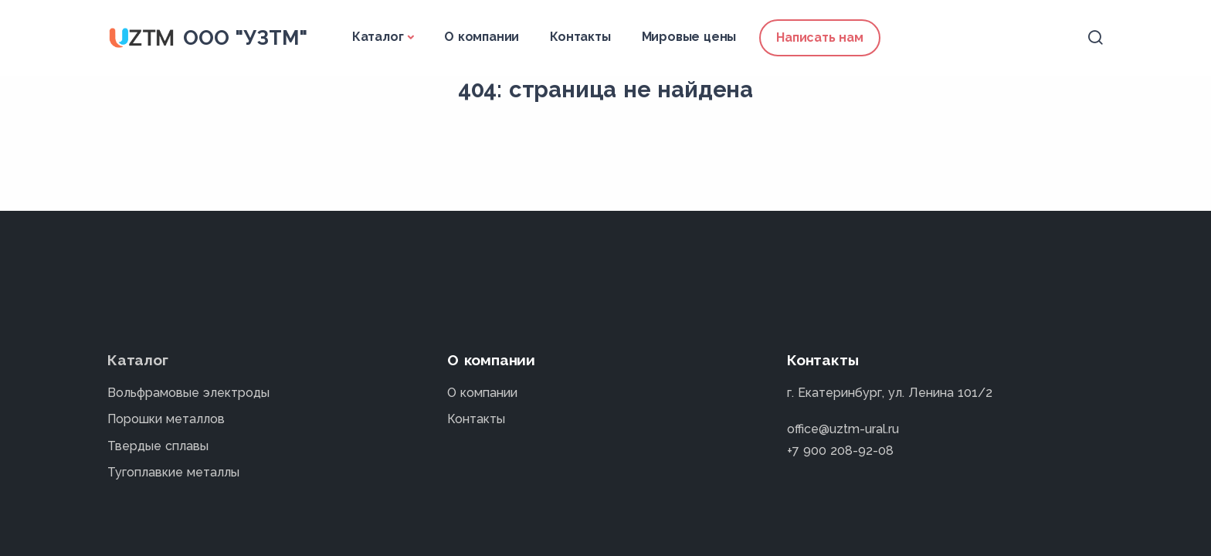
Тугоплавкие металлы (173, 472)
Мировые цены (689, 36)
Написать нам (819, 37)
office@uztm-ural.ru (843, 429)
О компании (481, 36)
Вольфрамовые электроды (188, 392)
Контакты (580, 36)
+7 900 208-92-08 (840, 450)
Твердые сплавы (158, 446)
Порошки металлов (166, 419)
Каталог (378, 36)
